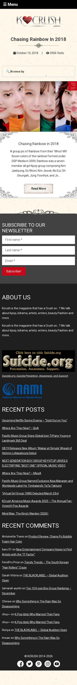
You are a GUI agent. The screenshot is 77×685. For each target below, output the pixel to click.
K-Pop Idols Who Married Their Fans (37, 614)
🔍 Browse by (15, 71)
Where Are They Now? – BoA (20, 428)
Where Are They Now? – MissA (21, 473)
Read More (38, 188)
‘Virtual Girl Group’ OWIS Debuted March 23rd (30, 493)
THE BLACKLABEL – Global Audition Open (41, 630)
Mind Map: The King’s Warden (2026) (25, 513)
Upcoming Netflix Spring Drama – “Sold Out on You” (34, 420)
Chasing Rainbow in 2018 (38, 144)
